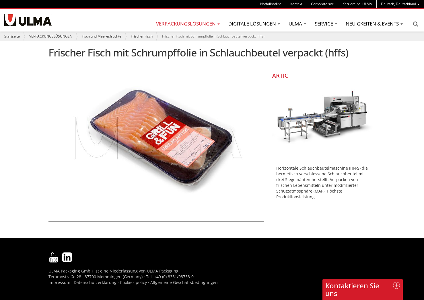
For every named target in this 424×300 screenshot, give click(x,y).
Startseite (12, 36)
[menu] (400, 3)
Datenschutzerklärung (96, 282)
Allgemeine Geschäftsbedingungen (184, 282)
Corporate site (322, 3)
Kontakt (296, 3)
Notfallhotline (271, 3)
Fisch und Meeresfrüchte (101, 36)
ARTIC (280, 75)
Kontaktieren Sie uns (352, 289)
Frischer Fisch (142, 36)
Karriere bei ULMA (357, 3)
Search (415, 24)
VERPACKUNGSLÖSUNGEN (50, 36)
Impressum (59, 282)
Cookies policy (133, 282)
